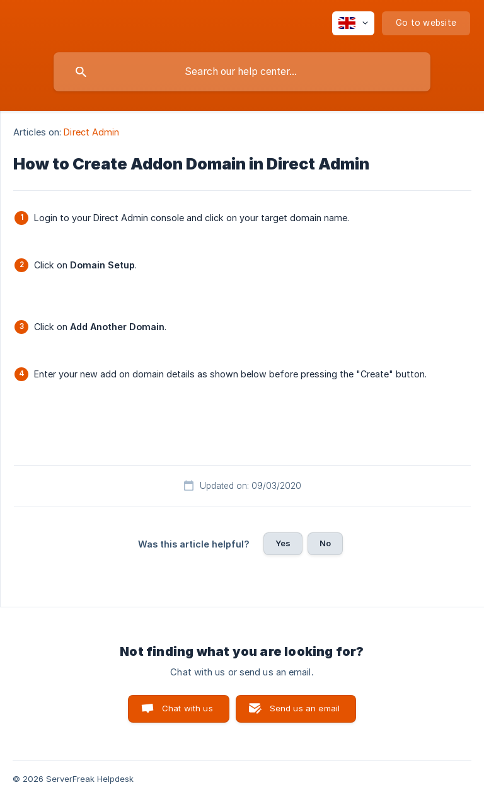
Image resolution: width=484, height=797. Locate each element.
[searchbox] (242, 71)
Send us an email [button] (305, 708)
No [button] (325, 543)
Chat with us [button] (187, 708)
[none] (353, 23)
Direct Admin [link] (91, 132)
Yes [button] (283, 543)
